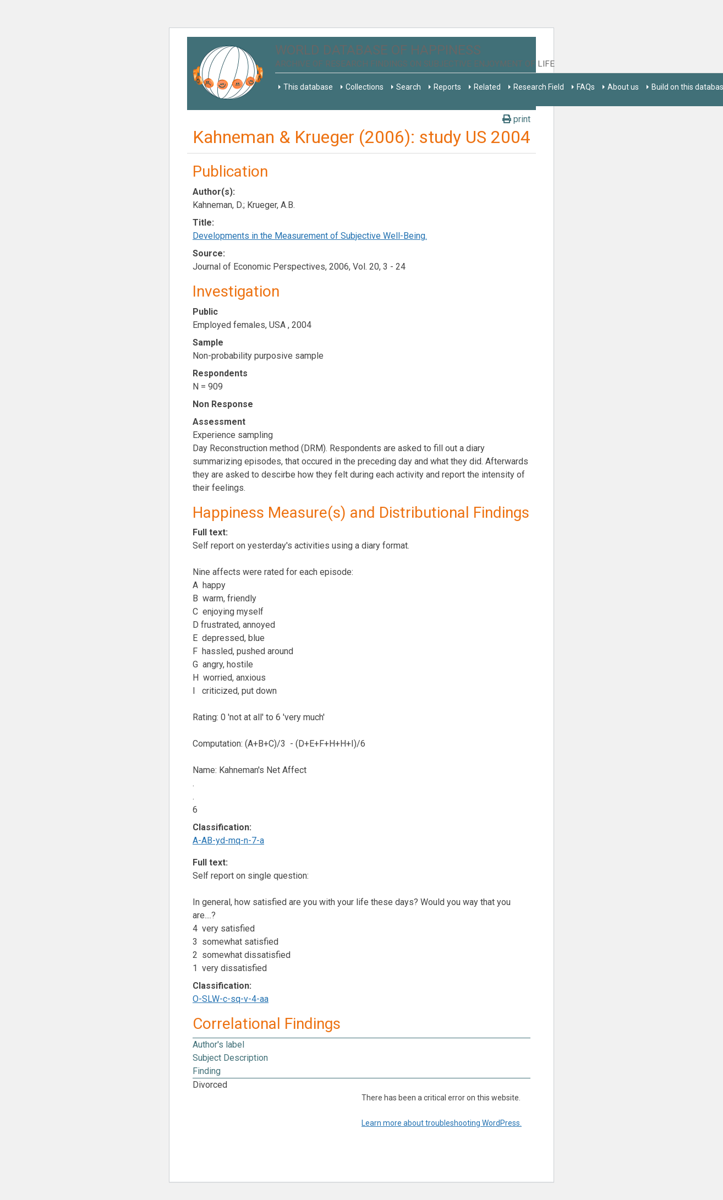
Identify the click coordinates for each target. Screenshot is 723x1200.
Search (408, 87)
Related (487, 87)
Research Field (538, 87)
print (516, 119)
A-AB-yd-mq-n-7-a (228, 840)
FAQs (586, 87)
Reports (447, 87)
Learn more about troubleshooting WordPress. (442, 1123)
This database (308, 87)
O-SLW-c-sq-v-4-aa (231, 999)
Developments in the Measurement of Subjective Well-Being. (310, 236)
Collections (365, 87)
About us (623, 87)
